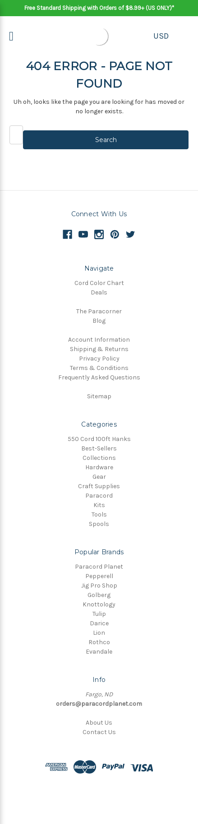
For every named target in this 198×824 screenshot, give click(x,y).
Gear (99, 477)
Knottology (99, 604)
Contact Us (99, 732)
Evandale (99, 651)
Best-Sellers (99, 448)
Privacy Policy (99, 358)
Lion (99, 633)
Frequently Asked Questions (99, 377)
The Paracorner (99, 311)
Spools (99, 524)
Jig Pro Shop (99, 585)
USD (161, 36)
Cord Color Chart (99, 283)
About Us (99, 722)
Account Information (99, 339)
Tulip (99, 614)
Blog (99, 321)
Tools (99, 514)
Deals (99, 292)
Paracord (99, 495)
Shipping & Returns (99, 349)
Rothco (99, 642)
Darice (99, 623)
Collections (99, 458)
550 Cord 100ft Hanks (99, 439)
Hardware (99, 467)
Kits (99, 505)
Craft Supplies (99, 486)
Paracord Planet (99, 566)
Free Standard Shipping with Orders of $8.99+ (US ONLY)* (99, 7)
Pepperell (99, 576)
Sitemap (99, 396)
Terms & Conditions (99, 368)
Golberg (99, 595)
